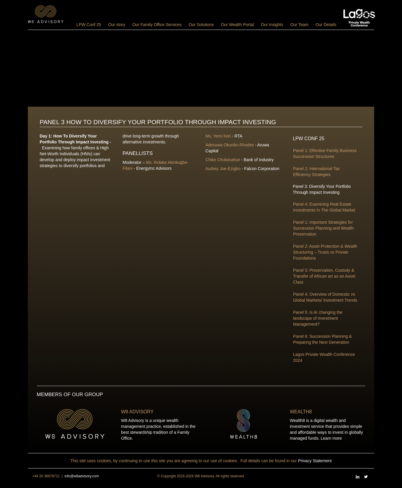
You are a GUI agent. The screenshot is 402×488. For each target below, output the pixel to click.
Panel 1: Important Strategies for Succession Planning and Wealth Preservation (323, 228)
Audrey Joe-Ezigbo (222, 168)
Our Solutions (201, 24)
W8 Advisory (137, 411)
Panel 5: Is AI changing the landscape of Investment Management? (317, 318)
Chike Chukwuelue (222, 159)
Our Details (326, 24)
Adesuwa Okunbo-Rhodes (229, 145)
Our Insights (272, 24)
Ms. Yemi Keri (218, 136)
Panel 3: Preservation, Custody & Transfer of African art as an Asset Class (324, 276)
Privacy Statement (315, 460)
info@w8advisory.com (82, 476)
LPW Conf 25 (88, 24)
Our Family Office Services (156, 24)
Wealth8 (301, 411)
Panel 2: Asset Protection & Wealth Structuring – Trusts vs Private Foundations (325, 252)
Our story (117, 24)
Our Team (299, 24)
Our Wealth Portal (237, 24)
